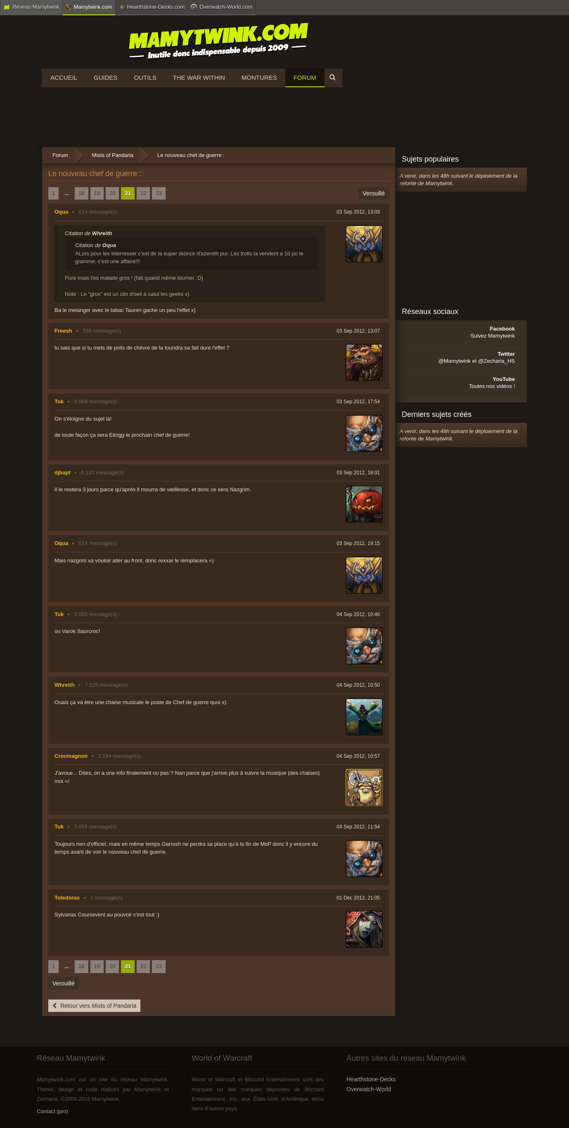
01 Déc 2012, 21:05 (358, 898)
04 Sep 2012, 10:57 (358, 756)
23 (158, 193)
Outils (145, 77)
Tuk (59, 401)
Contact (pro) (52, 1111)
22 (143, 193)
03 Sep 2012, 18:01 (358, 473)
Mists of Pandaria (112, 155)
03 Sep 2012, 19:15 (358, 543)
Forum (305, 77)
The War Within (199, 77)
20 (112, 193)
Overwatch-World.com (221, 6)
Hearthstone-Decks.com (152, 7)
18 (81, 193)
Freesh (63, 331)
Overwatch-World (368, 1089)
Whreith (64, 685)
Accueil (63, 77)
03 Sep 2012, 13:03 (358, 212)
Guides (106, 77)
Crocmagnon (71, 756)
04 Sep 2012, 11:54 (358, 827)
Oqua (61, 212)
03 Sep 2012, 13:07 (358, 331)
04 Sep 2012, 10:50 (358, 685)
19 (97, 193)
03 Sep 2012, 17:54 (358, 402)
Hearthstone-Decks (371, 1079)
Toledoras (67, 898)
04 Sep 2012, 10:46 (358, 614)
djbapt (63, 472)
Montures (259, 77)
